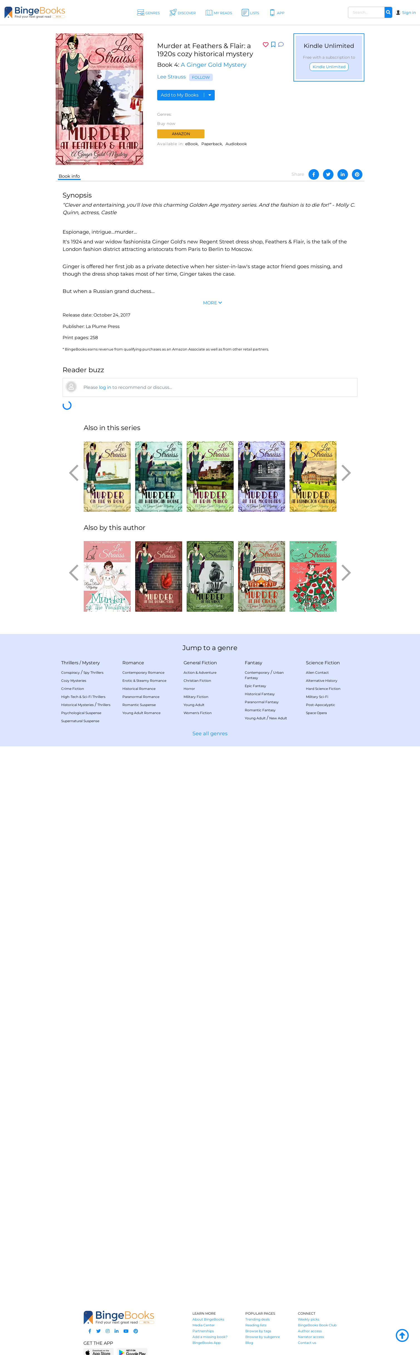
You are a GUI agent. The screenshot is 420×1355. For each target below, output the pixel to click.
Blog (249, 1343)
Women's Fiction (198, 713)
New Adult (278, 718)
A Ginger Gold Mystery (213, 64)
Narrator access (311, 1337)
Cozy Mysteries (73, 680)
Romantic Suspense (139, 705)
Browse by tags (258, 1331)
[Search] (388, 12)
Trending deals (257, 1319)
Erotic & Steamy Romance (144, 680)
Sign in (409, 12)
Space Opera (316, 713)
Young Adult (194, 705)
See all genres (210, 733)
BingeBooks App (206, 1343)
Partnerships (203, 1331)
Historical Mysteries (77, 705)
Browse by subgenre (262, 1337)
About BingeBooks (208, 1319)
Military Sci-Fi (317, 697)
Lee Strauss (171, 77)
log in (105, 387)
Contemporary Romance (143, 672)
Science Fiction (323, 662)
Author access (310, 1331)
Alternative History (321, 680)
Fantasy (253, 662)
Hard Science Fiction (323, 689)
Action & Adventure (200, 672)
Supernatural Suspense (80, 721)
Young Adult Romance (141, 713)
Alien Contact (317, 672)
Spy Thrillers (93, 672)
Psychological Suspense (81, 713)
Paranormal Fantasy (262, 702)
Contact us (307, 1343)
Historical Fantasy (260, 694)
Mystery (91, 662)
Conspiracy (70, 672)
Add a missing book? (210, 1337)
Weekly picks (308, 1319)
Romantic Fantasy (260, 710)
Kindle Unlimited (329, 66)
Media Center (203, 1325)
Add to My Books (186, 95)
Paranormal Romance (140, 697)
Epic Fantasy (255, 686)
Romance (133, 662)
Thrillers (69, 662)
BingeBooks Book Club (317, 1325)
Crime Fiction (72, 689)
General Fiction (200, 662)
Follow (201, 77)
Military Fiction (196, 697)
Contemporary (257, 672)
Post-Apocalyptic (320, 705)
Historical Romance (138, 689)
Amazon (181, 133)
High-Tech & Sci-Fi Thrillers (83, 697)
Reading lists (255, 1325)
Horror (189, 689)
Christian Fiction (197, 680)
